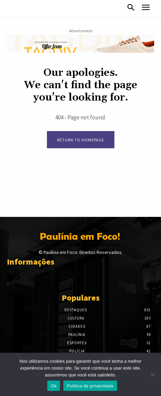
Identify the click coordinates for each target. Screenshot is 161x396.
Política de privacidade (90, 385)
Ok (54, 385)
